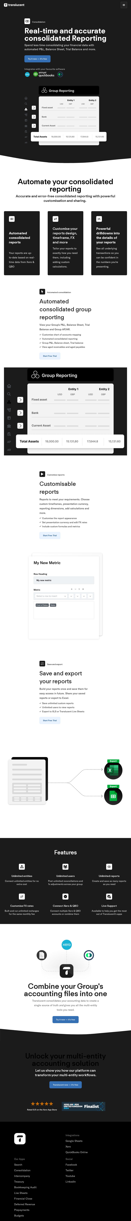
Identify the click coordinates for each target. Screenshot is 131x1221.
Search (18, 1164)
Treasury (19, 1181)
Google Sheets (74, 1141)
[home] (14, 5)
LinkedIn (71, 1181)
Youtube (70, 1176)
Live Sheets (21, 1193)
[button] (124, 5)
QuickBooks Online (77, 1152)
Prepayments (21, 1210)
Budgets (19, 1215)
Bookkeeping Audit (25, 1187)
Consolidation (22, 1170)
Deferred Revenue (24, 1204)
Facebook (71, 1164)
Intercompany (22, 1176)
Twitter (69, 1170)
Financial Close (23, 1198)
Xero (68, 1146)
